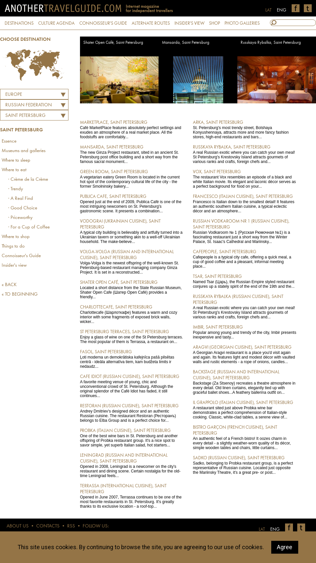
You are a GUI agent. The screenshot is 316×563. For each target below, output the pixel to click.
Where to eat (14, 170)
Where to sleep (16, 160)
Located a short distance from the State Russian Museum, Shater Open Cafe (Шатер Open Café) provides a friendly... (132, 289)
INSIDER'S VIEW (189, 23)
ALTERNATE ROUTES (151, 23)
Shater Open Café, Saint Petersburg (113, 42)
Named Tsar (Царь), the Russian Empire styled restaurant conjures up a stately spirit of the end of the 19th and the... (245, 281)
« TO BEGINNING (20, 294)
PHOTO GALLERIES (242, 23)
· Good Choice (22, 208)
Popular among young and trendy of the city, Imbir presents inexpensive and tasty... (245, 331)
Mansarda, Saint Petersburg (185, 42)
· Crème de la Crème (28, 179)
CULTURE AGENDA (56, 23)
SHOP (214, 23)
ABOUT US (18, 526)
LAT (268, 10)
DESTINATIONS (19, 23)
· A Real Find (20, 198)
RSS (71, 526)
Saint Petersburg (25, 115)
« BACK (9, 284)
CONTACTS (48, 526)
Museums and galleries (23, 150)
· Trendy (15, 189)
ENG (281, 10)
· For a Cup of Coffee (29, 227)
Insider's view (14, 265)
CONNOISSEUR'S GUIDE (103, 23)
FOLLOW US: (96, 526)
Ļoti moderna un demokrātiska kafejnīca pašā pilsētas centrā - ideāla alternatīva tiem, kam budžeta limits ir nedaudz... (132, 359)
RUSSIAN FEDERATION (28, 105)
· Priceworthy (20, 217)
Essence (9, 141)
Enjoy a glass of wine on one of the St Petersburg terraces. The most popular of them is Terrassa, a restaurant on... (132, 336)
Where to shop (16, 236)
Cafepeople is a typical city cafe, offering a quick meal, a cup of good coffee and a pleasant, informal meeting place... (245, 259)
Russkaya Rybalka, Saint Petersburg (271, 42)
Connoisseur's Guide (21, 256)
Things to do (13, 246)
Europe (13, 94)
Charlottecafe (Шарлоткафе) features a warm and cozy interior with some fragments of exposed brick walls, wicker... (132, 314)
